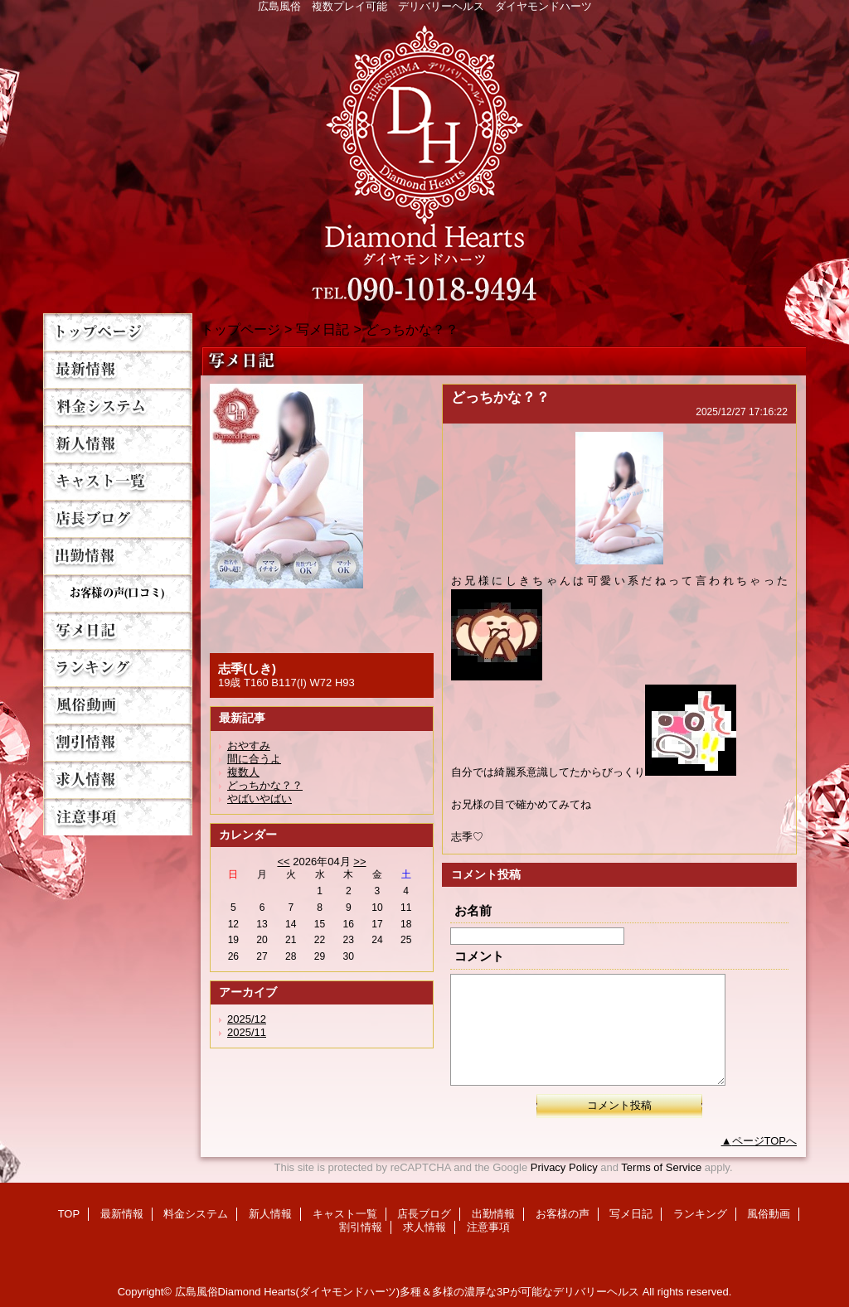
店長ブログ (117, 518)
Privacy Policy (564, 1167)
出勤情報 (117, 555)
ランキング (117, 667)
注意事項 (117, 816)
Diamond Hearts (424, 158)
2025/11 (246, 1032)
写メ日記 (117, 630)
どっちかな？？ (265, 785)
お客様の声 (117, 593)
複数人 (243, 772)
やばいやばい (259, 798)
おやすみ (248, 745)
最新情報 (117, 369)
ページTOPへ (765, 1141)
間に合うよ (254, 759)
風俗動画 (117, 705)
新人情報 (117, 443)
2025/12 (246, 1019)
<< (283, 861)
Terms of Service (661, 1167)
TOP (117, 332)
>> (359, 861)
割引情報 (117, 742)
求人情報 (117, 779)
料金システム (117, 406)
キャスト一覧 (117, 481)
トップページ (240, 329)
